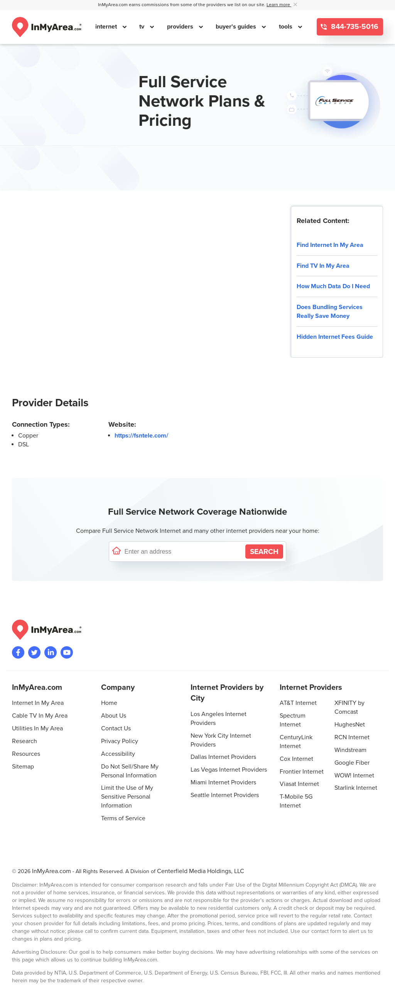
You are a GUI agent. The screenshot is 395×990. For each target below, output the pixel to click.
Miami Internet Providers (223, 782)
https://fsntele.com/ (141, 435)
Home (109, 703)
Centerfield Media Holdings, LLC (200, 871)
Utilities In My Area (37, 728)
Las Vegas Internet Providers (229, 770)
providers (181, 26)
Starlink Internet (355, 788)
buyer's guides (237, 26)
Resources (26, 754)
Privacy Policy (119, 741)
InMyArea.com (51, 871)
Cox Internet (296, 759)
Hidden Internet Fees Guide (335, 337)
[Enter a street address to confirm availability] (183, 551)
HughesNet (349, 724)
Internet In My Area (38, 703)
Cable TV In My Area (40, 716)
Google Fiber (352, 763)
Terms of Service (123, 818)
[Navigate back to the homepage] (46, 27)
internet (106, 26)
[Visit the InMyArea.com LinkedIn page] (50, 652)
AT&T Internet (298, 703)
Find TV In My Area (323, 266)
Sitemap (23, 766)
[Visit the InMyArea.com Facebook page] (18, 652)
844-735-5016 (353, 26)
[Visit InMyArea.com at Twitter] (34, 652)
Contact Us (116, 728)
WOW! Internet (354, 775)
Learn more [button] (279, 5)
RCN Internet (352, 737)
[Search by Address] (264, 551)
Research (24, 741)
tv (142, 26)
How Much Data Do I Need (333, 286)
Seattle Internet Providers (225, 795)
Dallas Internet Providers (223, 757)
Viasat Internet (299, 784)
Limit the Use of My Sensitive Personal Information (127, 796)
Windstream (350, 750)
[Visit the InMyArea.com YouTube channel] (67, 652)
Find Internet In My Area (330, 245)
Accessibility (118, 754)
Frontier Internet (302, 771)
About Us (113, 716)
